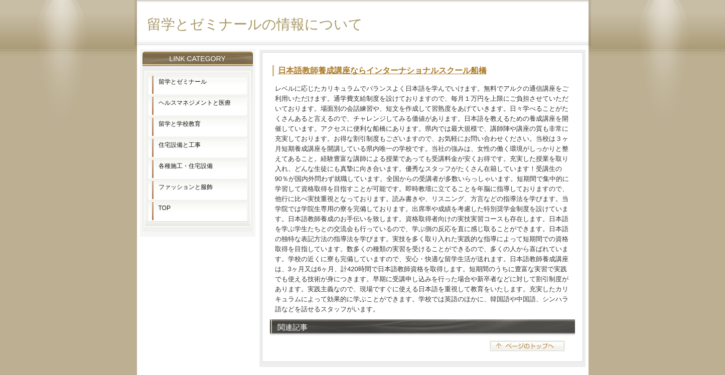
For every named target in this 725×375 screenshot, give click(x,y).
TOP (165, 208)
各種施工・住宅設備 (186, 165)
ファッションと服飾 (186, 187)
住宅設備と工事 (180, 144)
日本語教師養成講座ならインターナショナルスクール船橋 (382, 70)
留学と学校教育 (180, 123)
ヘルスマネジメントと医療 (195, 102)
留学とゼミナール (183, 81)
